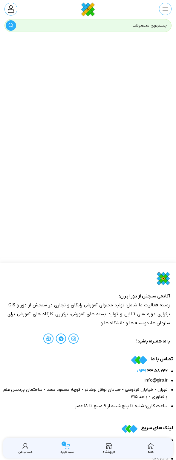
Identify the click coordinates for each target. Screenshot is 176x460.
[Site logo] (88, 9)
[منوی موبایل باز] (165, 9)
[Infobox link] (10, 9)
